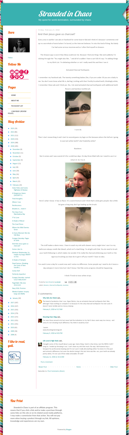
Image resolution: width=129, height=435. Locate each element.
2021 (12, 135)
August (15, 164)
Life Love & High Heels (50, 341)
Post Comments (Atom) (56, 371)
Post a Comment (47, 362)
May (14, 174)
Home (78, 367)
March (15, 181)
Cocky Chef (16, 271)
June (14, 171)
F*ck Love (15, 218)
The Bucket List (17, 106)
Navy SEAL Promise (19, 288)
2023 (12, 128)
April (14, 178)
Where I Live (16, 202)
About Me (15, 101)
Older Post (114, 367)
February (16, 185)
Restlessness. (17, 205)
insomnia (65, 285)
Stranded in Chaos (64, 13)
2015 (12, 310)
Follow (10, 58)
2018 (12, 146)
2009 (12, 331)
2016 (12, 306)
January (15, 298)
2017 (12, 303)
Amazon (46, 285)
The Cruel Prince (17, 224)
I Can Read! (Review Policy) (17, 112)
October (15, 156)
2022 (12, 132)
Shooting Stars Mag (50, 317)
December (16, 149)
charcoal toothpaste (55, 285)
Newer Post (43, 367)
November (16, 153)
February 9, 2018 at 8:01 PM (52, 333)
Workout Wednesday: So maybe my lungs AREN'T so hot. (21, 255)
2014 (12, 313)
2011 (12, 324)
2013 (12, 317)
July (14, 167)
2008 (12, 335)
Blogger (68, 429)
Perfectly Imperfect (19, 274)
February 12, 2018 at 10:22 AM (53, 357)
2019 (12, 143)
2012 (12, 320)
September (16, 160)
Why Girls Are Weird (50, 298)
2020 (12, 139)
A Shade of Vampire (19, 260)
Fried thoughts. (17, 199)
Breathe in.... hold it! (19, 209)
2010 (12, 327)
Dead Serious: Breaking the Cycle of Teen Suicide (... (20, 265)
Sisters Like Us (17, 249)
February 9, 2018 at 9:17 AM (52, 309)
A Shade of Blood (18, 221)
